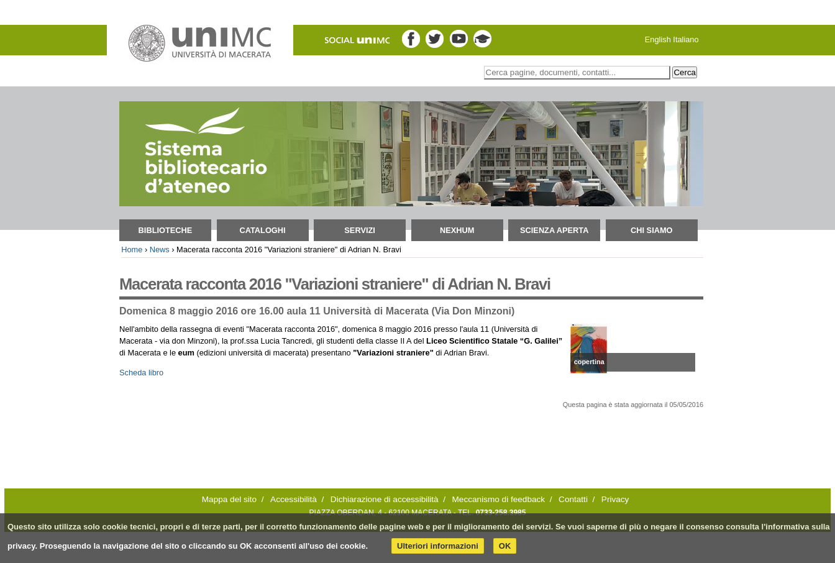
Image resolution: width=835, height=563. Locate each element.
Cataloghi (262, 230)
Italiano (685, 39)
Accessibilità (293, 499)
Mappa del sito (229, 499)
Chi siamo (652, 230)
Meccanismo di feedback (498, 499)
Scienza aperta (554, 230)
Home (131, 249)
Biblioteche (166, 230)
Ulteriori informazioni (437, 546)
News (160, 249)
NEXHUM (457, 230)
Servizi (359, 230)
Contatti (573, 499)
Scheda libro (141, 372)
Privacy (615, 499)
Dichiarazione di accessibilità (385, 499)
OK (505, 546)
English (658, 39)
